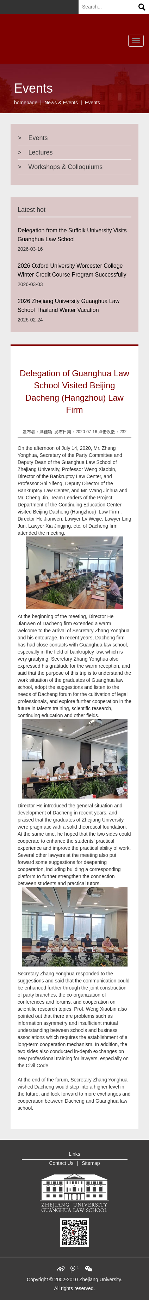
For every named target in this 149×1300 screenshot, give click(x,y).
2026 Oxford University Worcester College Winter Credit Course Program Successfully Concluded (72, 272)
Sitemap (91, 1163)
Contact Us (61, 1163)
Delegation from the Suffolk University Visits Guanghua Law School (72, 234)
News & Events (61, 102)
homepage (25, 102)
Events (92, 102)
